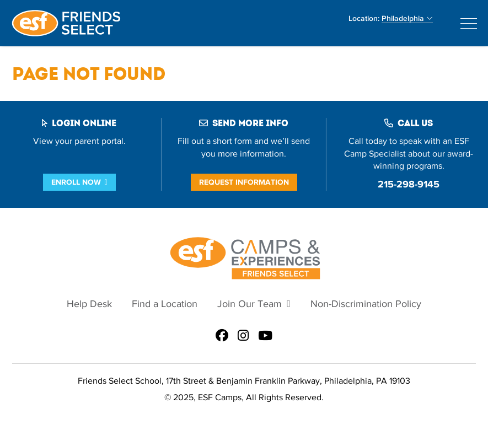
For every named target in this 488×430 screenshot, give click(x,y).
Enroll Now (76, 182)
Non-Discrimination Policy (365, 304)
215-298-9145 (408, 184)
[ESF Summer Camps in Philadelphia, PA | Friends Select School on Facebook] (222, 336)
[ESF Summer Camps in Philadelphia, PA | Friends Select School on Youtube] (265, 336)
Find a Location (164, 304)
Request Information (244, 182)
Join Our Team (249, 304)
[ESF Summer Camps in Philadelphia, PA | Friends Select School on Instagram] (243, 336)
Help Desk (89, 304)
